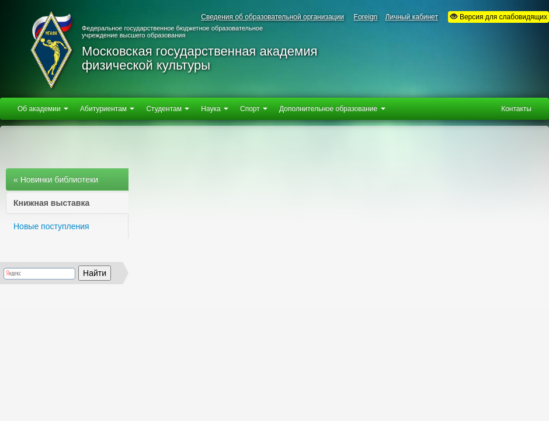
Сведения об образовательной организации (272, 17)
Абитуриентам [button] (107, 109)
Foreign (366, 17)
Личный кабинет (411, 17)
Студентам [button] (167, 109)
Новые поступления (51, 226)
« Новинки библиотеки (55, 179)
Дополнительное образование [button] (332, 109)
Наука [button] (214, 109)
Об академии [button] (43, 109)
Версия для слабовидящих (498, 16)
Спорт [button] (253, 109)
